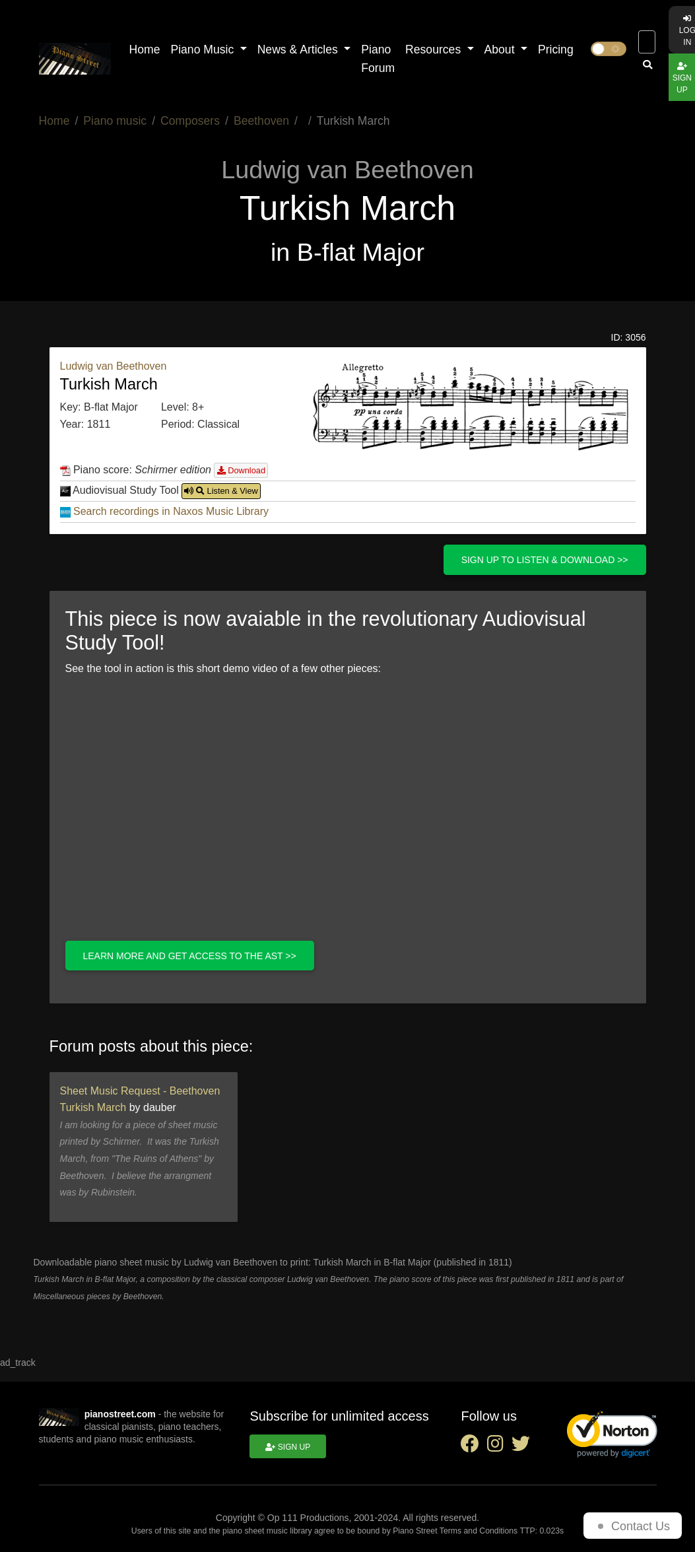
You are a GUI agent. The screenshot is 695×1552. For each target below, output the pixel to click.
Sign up (287, 1447)
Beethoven (261, 120)
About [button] (501, 49)
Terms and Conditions (478, 1530)
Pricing (556, 49)
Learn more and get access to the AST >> (189, 956)
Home (144, 49)
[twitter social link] (523, 1447)
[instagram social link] (499, 1447)
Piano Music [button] (203, 49)
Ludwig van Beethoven (113, 366)
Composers (190, 120)
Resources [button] (434, 49)
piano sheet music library (267, 1530)
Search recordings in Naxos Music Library (171, 511)
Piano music (115, 120)
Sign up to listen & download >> (544, 560)
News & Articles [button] (299, 49)
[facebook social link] (474, 1447)
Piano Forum (378, 59)
